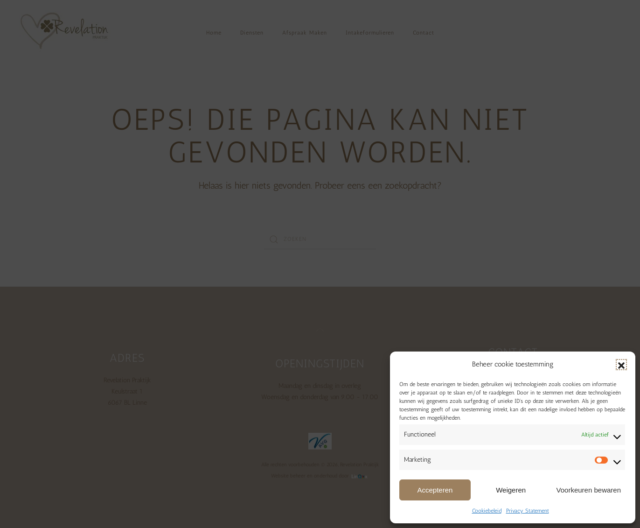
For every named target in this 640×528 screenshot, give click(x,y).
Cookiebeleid (486, 510)
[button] (621, 364)
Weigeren (511, 490)
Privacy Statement (527, 510)
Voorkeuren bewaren (589, 490)
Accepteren (434, 490)
